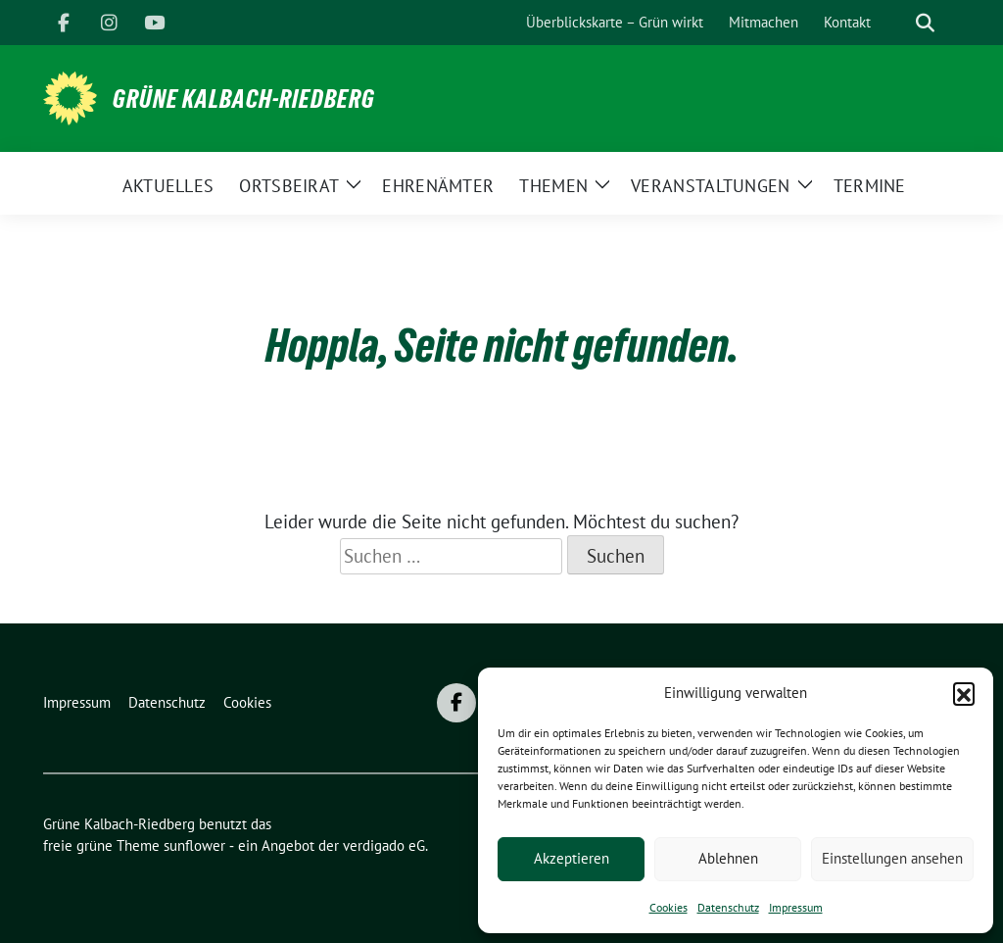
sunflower (194, 845)
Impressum (796, 907)
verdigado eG (384, 845)
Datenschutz (728, 907)
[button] (964, 693)
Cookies (668, 907)
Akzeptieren (571, 858)
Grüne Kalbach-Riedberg (244, 99)
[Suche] (897, 23)
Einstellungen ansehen (892, 858)
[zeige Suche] (925, 23)
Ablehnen (728, 858)
